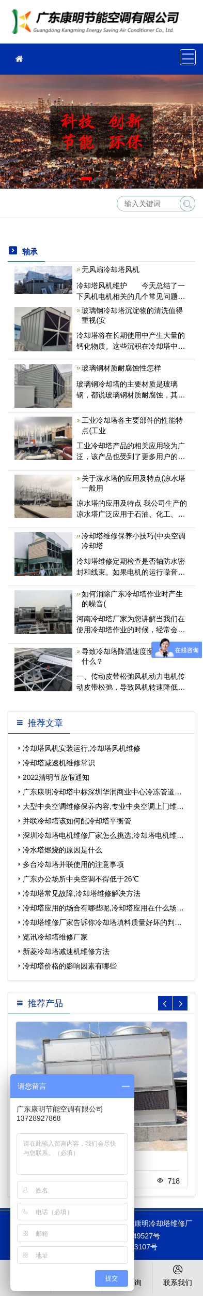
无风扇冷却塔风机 (110, 269)
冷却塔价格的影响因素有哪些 (70, 966)
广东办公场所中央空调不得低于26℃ (81, 879)
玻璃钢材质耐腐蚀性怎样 (121, 368)
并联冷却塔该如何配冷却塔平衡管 (77, 821)
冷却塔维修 (98, 25)
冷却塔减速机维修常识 (59, 763)
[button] (86, 178)
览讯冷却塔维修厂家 (55, 937)
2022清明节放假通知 (56, 777)
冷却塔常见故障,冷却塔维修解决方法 (81, 893)
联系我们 (178, 1275)
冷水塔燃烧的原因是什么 (62, 850)
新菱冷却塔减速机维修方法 (66, 951)
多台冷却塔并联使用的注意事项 (73, 864)
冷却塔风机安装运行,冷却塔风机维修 (81, 748)
